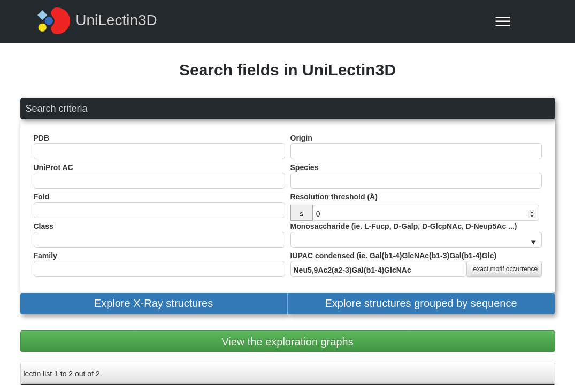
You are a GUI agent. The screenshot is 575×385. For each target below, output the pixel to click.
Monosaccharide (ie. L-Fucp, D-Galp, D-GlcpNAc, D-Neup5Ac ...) (416, 235)
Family (159, 264)
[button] (153, 303)
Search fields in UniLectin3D (287, 70)
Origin (416, 146)
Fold (159, 205)
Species (416, 176)
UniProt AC (159, 176)
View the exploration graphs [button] (287, 342)
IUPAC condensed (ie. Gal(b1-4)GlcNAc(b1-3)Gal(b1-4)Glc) (416, 264)
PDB (159, 146)
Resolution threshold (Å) (334, 196)
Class (159, 235)
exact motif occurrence (505, 269)
